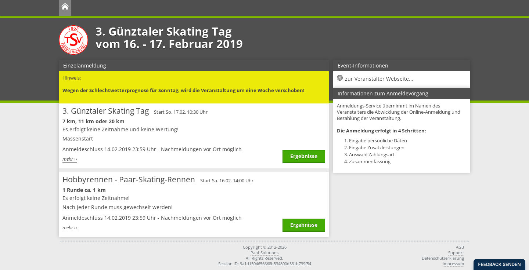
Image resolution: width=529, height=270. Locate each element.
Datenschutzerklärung (443, 258)
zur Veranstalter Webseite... (379, 78)
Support (456, 252)
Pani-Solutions (264, 252)
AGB (460, 247)
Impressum (453, 263)
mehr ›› (69, 159)
